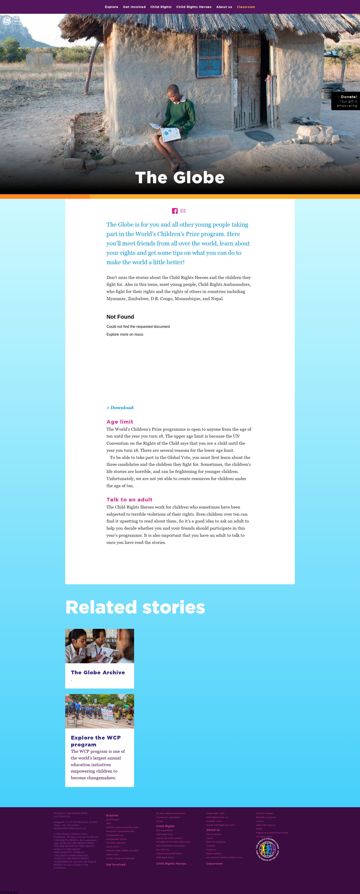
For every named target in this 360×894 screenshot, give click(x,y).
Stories (259, 829)
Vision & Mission (213, 834)
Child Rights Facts (164, 834)
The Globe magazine (115, 843)
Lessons (260, 821)
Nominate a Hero (214, 821)
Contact (312, 19)
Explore (111, 7)
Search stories (112, 847)
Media (325, 19)
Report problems (213, 853)
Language (345, 19)
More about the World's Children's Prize (224, 857)
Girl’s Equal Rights (164, 830)
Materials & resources (266, 817)
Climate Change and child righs (120, 858)
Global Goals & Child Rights (169, 853)
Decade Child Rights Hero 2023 (220, 825)
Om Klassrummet (264, 836)
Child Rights (161, 7)
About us (224, 7)
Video (108, 823)
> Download (120, 407)
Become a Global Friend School (170, 813)
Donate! (347, 101)
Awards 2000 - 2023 (215, 813)
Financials (210, 846)
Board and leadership (216, 842)
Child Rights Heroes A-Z (217, 817)
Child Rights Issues (165, 857)
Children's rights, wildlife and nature (122, 850)
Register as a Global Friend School (272, 833)
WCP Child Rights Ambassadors (171, 846)
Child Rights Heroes (194, 7)
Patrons (209, 838)
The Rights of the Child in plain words (173, 842)
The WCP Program (264, 813)
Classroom (246, 7)
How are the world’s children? (169, 838)
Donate (159, 821)
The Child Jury (162, 850)
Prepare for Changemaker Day (120, 831)
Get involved (134, 7)
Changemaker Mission (116, 839)
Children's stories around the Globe (122, 827)
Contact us (211, 850)
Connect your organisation (168, 817)
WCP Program (112, 819)
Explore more (112, 854)
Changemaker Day (114, 835)
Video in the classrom (266, 825)
